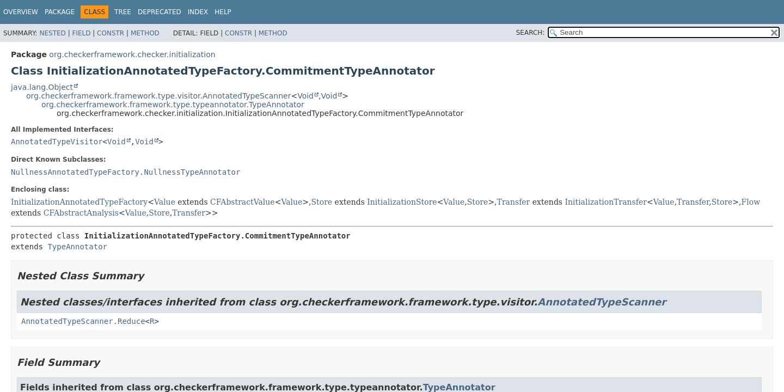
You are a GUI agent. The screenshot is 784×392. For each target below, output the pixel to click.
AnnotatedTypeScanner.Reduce (83, 321)
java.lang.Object (42, 87)
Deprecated (159, 12)
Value (164, 202)
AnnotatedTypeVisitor (57, 141)
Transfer (513, 202)
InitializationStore (402, 202)
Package (60, 12)
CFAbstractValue (242, 202)
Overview (20, 12)
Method (145, 33)
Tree (122, 12)
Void (305, 95)
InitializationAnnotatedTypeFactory (79, 202)
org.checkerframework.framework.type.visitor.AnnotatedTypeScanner (158, 95)
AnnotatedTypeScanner (601, 302)
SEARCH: (530, 32)
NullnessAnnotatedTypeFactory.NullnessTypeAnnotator (125, 172)
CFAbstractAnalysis (81, 213)
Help (223, 12)
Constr (110, 33)
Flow (751, 202)
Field (81, 33)
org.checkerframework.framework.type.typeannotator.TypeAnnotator (172, 104)
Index (198, 12)
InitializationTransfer (605, 202)
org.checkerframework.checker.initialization (132, 54)
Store (322, 202)
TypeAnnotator (77, 246)
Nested (52, 33)
